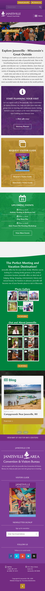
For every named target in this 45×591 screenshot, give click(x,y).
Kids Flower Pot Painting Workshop (22, 226)
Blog (10, 380)
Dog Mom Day (22, 219)
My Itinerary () (36, 2)
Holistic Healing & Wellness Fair (22, 212)
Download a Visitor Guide (23, 183)
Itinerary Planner (22, 126)
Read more (8, 421)
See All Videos (22, 366)
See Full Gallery (22, 316)
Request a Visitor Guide (22, 177)
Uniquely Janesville (23, 2)
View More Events (23, 233)
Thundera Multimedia (28, 580)
